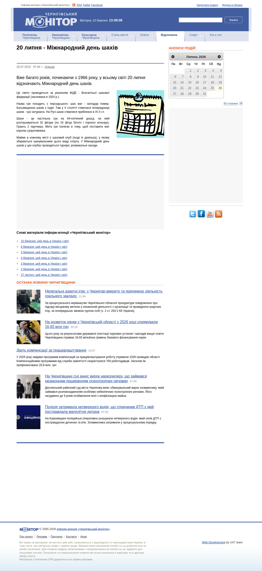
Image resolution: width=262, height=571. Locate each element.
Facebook (97, 5)
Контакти (71, 536)
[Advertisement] (90, 194)
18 (212, 82)
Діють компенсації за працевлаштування (51, 350)
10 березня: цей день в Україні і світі (45, 241)
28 (182, 93)
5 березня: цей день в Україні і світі (44, 252)
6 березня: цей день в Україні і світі (44, 246)
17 (204, 82)
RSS (79, 5)
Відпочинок (169, 35)
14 (182, 82)
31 (204, 93)
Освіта (144, 35)
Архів (83, 536)
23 (197, 88)
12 (220, 76)
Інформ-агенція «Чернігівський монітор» (52, 19)
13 (174, 82)
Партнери (56, 536)
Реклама (42, 536)
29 (189, 93)
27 (174, 93)
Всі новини (231, 103)
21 (182, 88)
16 (197, 82)
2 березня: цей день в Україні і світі (44, 269)
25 (212, 88)
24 (204, 88)
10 (204, 76)
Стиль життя (119, 35)
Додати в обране (232, 5)
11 (212, 76)
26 (220, 88)
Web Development (213, 542)
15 (189, 82)
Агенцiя (49, 67)
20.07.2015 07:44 (28, 67)
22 (189, 88)
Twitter (86, 5)
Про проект (26, 536)
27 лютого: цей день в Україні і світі (44, 275)
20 (174, 88)
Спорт (193, 35)
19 (220, 82)
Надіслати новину (207, 5)
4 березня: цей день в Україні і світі (44, 258)
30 (197, 93)
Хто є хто (216, 35)
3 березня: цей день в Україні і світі (44, 263)
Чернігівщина (31, 36)
